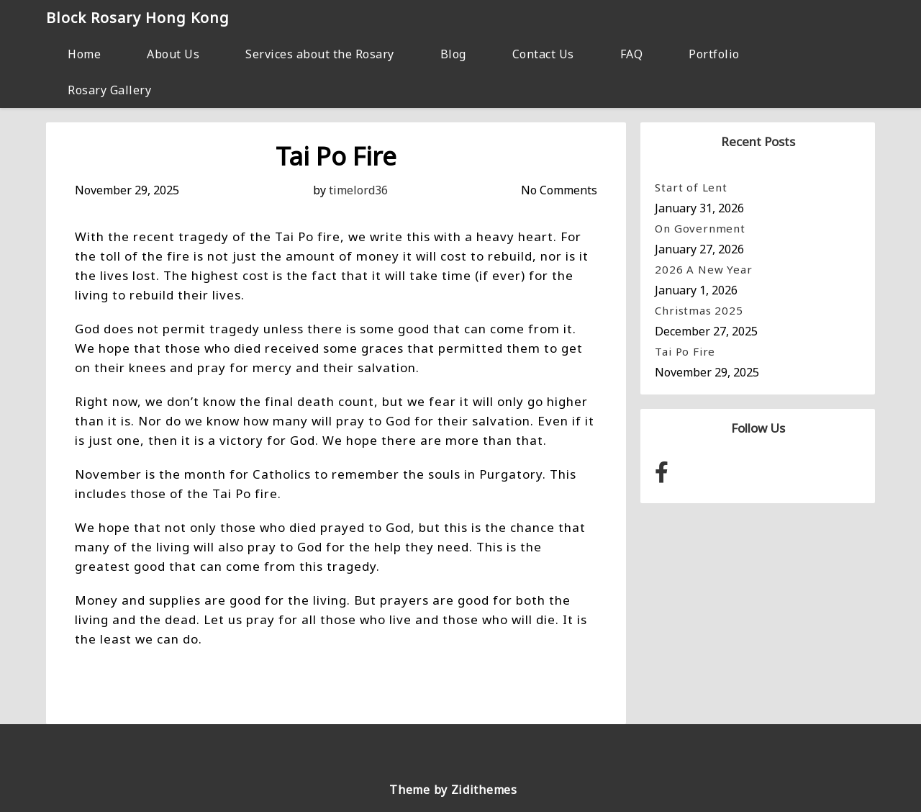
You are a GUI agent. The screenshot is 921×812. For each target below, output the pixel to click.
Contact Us (543, 54)
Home (84, 54)
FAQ (631, 54)
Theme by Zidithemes (453, 790)
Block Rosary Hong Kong (138, 17)
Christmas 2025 (699, 310)
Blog (453, 54)
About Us (173, 54)
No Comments (559, 190)
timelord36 (358, 190)
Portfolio (714, 54)
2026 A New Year (703, 269)
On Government (700, 228)
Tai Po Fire (685, 351)
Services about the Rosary (319, 54)
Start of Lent (691, 187)
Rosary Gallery (109, 90)
